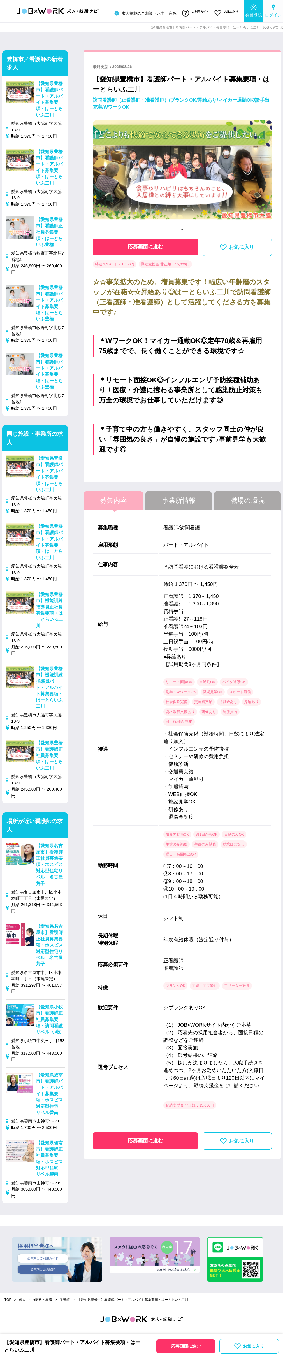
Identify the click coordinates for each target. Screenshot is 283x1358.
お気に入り (225, 12)
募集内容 (113, 498)
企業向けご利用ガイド (42, 1256)
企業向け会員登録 (43, 1268)
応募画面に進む (145, 244)
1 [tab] (182, 226)
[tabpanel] (182, 169)
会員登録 (254, 10)
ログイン (273, 10)
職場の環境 (248, 498)
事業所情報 (179, 498)
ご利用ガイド (191, 12)
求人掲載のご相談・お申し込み (138, 12)
